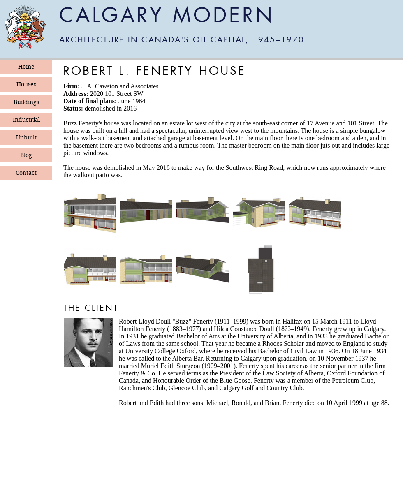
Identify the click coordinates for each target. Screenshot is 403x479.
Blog (26, 155)
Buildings (26, 102)
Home (26, 66)
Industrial (26, 119)
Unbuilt (26, 137)
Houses (26, 84)
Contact (26, 172)
